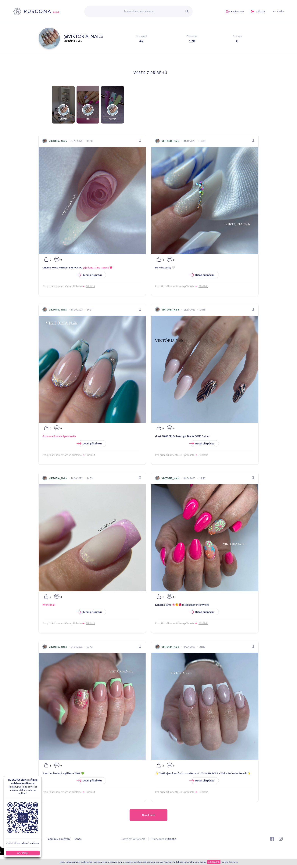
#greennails (69, 436)
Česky (280, 11)
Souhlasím (214, 861)
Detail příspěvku (90, 275)
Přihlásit (90, 286)
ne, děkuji (22, 853)
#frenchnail (48, 604)
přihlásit (260, 11)
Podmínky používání (58, 839)
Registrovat (237, 11)
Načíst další (148, 815)
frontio (172, 839)
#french (57, 436)
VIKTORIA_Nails (58, 141)
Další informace (230, 861)
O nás (78, 839)
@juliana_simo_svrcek (96, 267)
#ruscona (47, 436)
